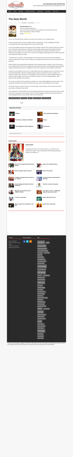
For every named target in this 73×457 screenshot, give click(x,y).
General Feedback (13, 241)
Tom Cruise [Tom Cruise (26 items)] (40, 334)
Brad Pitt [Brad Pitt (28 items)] (40, 255)
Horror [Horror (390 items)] (41, 282)
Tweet (21, 103)
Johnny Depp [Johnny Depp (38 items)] (41, 287)
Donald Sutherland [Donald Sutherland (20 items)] (41, 269)
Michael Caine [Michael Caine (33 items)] (41, 302)
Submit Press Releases (14, 246)
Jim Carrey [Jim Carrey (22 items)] (40, 285)
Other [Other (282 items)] (40, 312)
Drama (30, 98)
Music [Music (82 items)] (40, 309)
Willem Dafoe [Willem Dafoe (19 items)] (40, 338)
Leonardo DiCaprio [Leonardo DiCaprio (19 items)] (41, 291)
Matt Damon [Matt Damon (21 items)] (40, 295)
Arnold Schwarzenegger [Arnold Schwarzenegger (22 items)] (43, 250)
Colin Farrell (24, 98)
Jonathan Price (37, 98)
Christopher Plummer (14, 98)
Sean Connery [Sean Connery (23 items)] (41, 324)
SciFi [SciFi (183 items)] (39, 321)
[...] (38, 152)
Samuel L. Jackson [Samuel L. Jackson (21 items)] (41, 318)
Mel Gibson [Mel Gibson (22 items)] (40, 299)
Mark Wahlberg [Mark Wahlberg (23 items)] (41, 293)
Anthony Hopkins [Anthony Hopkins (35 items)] (42, 248)
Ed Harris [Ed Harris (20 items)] (39, 275)
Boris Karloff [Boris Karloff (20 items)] (46, 252)
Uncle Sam (29, 145)
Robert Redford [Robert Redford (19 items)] (41, 316)
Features (47, 11)
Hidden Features (30, 11)
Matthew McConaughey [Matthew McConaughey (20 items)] (42, 297)
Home (9, 11)
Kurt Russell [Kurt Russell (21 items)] (40, 289)
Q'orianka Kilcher (46, 98)
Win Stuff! (55, 11)
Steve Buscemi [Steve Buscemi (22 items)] (41, 328)
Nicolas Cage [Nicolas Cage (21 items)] (46, 308)
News (15, 11)
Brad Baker (24, 22)
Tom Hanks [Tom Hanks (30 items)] (40, 336)
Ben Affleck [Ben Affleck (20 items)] (40, 252)
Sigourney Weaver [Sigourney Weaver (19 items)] (41, 326)
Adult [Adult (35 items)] (47, 242)
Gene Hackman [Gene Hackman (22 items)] (41, 277)
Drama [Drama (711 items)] (41, 272)
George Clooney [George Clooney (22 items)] (41, 279)
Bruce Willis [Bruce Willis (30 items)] (40, 257)
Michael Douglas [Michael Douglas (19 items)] (41, 304)
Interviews (40, 11)
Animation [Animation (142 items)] (42, 246)
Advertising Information (14, 247)
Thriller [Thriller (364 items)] (41, 331)
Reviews (21, 11)
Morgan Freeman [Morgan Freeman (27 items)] (42, 306)
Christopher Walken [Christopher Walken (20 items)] (42, 261)
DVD (29, 22)
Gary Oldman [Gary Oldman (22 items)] (46, 275)
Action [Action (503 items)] (41, 242)
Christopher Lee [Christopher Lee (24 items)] (41, 259)
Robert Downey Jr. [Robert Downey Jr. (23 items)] (41, 314)
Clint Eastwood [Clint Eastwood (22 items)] (41, 263)
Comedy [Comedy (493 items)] (42, 266)
